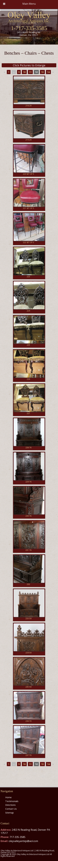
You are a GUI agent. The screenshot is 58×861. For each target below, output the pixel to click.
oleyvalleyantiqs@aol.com (23, 841)
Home (8, 797)
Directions (10, 804)
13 (42, 72)
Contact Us (11, 808)
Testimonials (11, 801)
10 (24, 72)
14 (48, 72)
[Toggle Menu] (4, 3)
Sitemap (9, 812)
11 (30, 72)
